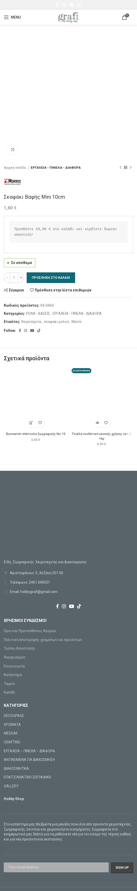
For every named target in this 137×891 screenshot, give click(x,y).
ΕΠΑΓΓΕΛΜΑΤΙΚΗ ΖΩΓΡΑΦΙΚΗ (27, 777)
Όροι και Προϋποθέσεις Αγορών (30, 631)
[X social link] (64, 5)
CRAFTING (12, 742)
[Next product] (130, 167)
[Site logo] (68, 17)
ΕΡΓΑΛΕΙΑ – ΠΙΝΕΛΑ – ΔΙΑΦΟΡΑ (29, 751)
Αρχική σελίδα (15, 167)
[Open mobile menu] (12, 17)
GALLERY (11, 786)
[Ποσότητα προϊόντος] (14, 277)
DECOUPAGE (14, 716)
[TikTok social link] (39, 330)
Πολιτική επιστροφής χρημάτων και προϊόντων (43, 640)
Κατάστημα (13, 675)
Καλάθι (9, 692)
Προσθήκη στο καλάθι (51, 277)
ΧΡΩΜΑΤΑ (12, 725)
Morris (77, 322)
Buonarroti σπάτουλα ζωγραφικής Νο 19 (35, 434)
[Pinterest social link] (71, 5)
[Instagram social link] (26, 330)
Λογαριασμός (15, 657)
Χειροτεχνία (31, 322)
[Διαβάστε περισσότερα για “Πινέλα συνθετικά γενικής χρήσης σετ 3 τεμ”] (97, 422)
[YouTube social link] (32, 330)
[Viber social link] (79, 5)
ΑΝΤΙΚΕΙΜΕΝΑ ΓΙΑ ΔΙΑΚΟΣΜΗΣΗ (29, 760)
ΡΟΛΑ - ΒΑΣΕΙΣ (38, 313)
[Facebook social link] (57, 5)
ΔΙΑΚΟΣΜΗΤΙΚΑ (16, 769)
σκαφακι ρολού (56, 322)
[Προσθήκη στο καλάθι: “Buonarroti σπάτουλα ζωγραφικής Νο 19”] (31, 422)
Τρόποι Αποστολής (19, 648)
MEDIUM (10, 733)
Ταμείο (9, 684)
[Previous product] (120, 167)
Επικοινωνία (14, 666)
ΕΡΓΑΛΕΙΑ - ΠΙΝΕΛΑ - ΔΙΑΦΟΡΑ (56, 167)
